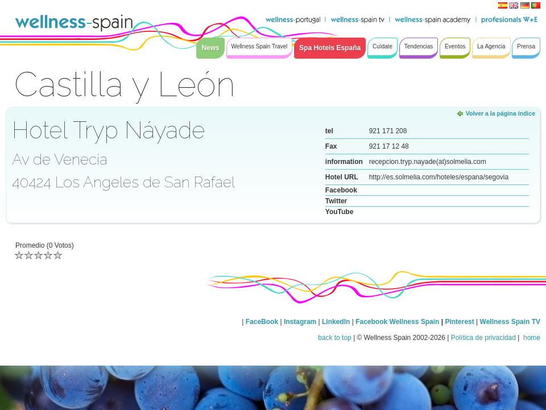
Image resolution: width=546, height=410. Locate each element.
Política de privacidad (483, 338)
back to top (334, 338)
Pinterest (460, 322)
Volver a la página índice (500, 113)
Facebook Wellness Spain (397, 322)
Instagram (300, 322)
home (531, 338)
